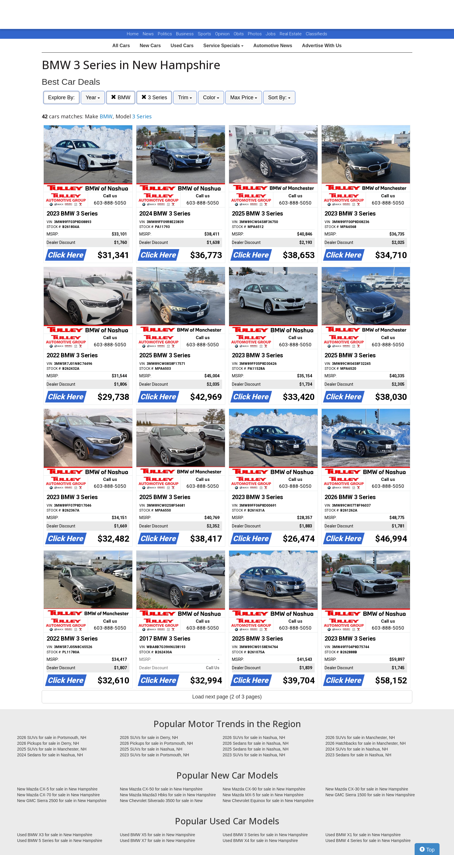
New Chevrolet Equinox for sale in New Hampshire (268, 800)
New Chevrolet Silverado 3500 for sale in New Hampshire (161, 800)
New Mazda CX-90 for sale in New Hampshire (264, 789)
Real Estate (291, 33)
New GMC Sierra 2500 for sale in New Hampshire (62, 800)
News (148, 33)
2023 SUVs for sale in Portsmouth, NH (154, 755)
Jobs (271, 33)
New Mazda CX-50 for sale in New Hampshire (161, 789)
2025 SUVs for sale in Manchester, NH (52, 749)
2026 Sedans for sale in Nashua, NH (255, 743)
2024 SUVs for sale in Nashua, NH (356, 749)
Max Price (243, 97)
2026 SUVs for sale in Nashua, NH (254, 737)
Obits (239, 33)
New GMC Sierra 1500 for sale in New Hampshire (370, 795)
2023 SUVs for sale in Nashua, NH (254, 755)
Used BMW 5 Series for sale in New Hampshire (59, 840)
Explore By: (61, 97)
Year (93, 97)
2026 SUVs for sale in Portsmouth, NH (51, 737)
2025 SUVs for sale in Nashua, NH (151, 749)
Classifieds (316, 33)
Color (211, 97)
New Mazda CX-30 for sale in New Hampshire (366, 789)
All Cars (121, 45)
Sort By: (279, 97)
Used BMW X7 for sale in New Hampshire (157, 840)
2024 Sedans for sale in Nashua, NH (50, 755)
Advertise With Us (322, 45)
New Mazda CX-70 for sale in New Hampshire (58, 795)
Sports (205, 33)
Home (133, 33)
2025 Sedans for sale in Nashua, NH (255, 749)
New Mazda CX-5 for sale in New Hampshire (57, 789)
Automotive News (272, 45)
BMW (120, 97)
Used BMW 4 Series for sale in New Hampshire (368, 840)
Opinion (223, 33)
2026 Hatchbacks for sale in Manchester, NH (365, 743)
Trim (185, 97)
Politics (165, 33)
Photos (255, 33)
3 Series (154, 97)
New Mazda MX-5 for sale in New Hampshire (263, 795)
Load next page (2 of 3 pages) (227, 697)
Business (185, 33)
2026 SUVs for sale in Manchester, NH (360, 737)
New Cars (150, 45)
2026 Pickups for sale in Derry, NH (48, 743)
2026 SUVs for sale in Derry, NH (149, 737)
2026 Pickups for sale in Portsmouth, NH (156, 743)
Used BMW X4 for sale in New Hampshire (260, 840)
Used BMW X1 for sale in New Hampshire (363, 834)
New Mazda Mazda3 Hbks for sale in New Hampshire (168, 795)
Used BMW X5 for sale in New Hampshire (157, 834)
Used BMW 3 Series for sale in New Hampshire (265, 834)
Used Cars (182, 45)
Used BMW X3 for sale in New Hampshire (54, 834)
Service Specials (223, 45)
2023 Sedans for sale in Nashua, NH (358, 755)
